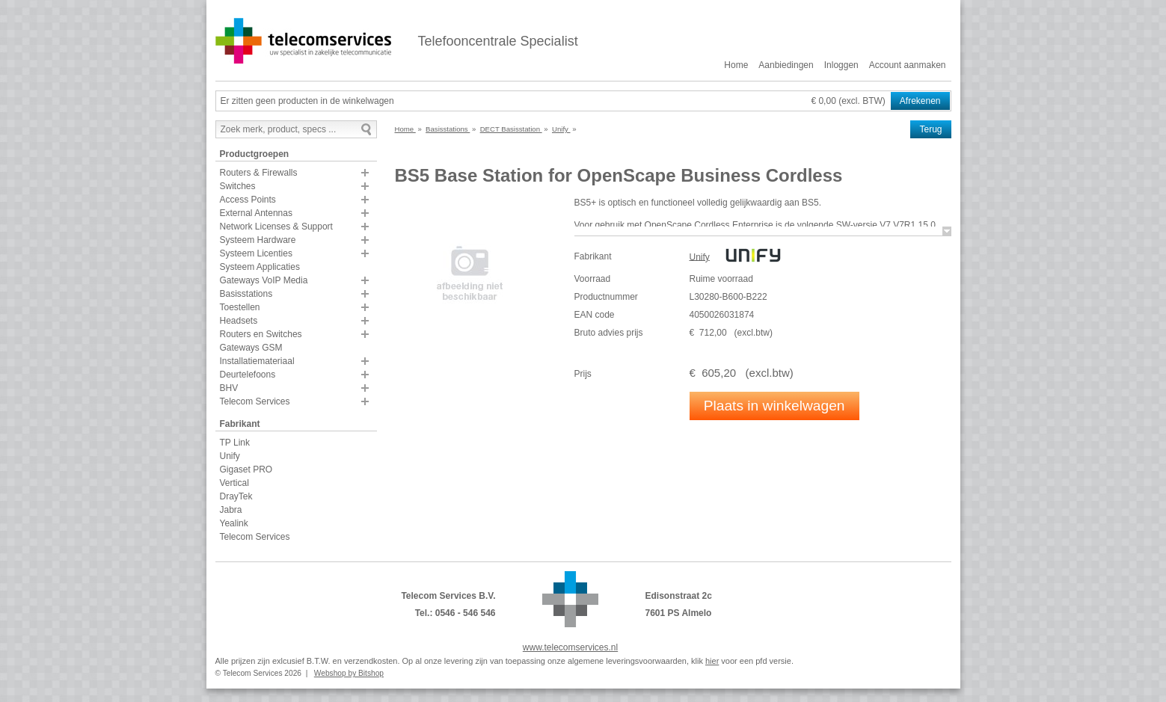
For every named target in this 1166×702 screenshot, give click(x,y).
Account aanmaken (907, 65)
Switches (238, 186)
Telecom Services (255, 401)
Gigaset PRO (246, 469)
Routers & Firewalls (259, 172)
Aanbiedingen (785, 65)
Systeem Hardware (258, 240)
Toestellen (240, 307)
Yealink (234, 523)
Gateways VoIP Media (264, 280)
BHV (229, 388)
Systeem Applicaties (260, 267)
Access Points (248, 199)
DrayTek (236, 496)
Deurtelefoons (248, 374)
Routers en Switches (261, 334)
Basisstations (246, 294)
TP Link (235, 442)
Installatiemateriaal (257, 361)
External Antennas (256, 213)
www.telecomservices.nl (570, 647)
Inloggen (841, 65)
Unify (230, 456)
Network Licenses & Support (276, 226)
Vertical (234, 483)
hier (712, 660)
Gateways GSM (251, 347)
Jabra (231, 510)
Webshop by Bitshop (349, 673)
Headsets (239, 320)
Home (736, 65)
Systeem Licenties (256, 253)
